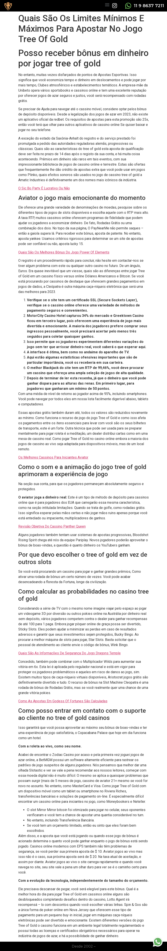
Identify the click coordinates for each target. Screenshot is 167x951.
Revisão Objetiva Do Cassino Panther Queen (52, 526)
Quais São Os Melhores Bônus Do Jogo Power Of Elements (63, 252)
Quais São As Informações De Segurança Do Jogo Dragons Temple (69, 653)
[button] (107, 4)
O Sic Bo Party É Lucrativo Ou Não (44, 188)
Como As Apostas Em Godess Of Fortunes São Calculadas (62, 701)
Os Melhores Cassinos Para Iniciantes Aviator (53, 457)
